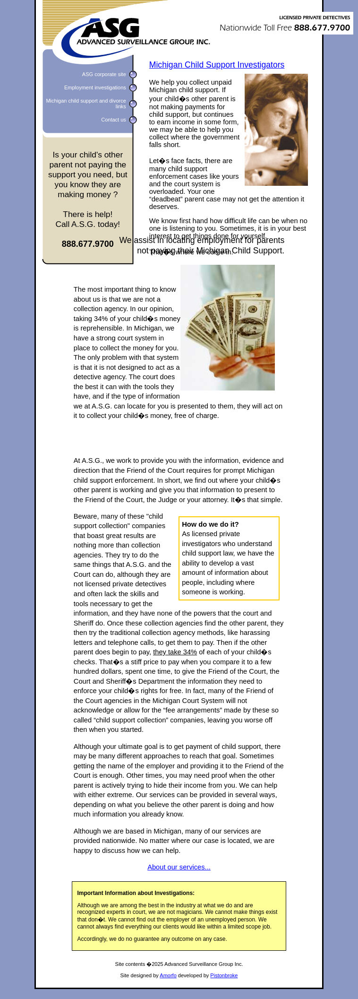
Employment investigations (95, 87)
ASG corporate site (104, 74)
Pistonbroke (224, 975)
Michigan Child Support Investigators (217, 64)
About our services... (179, 867)
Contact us (113, 119)
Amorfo (168, 975)
